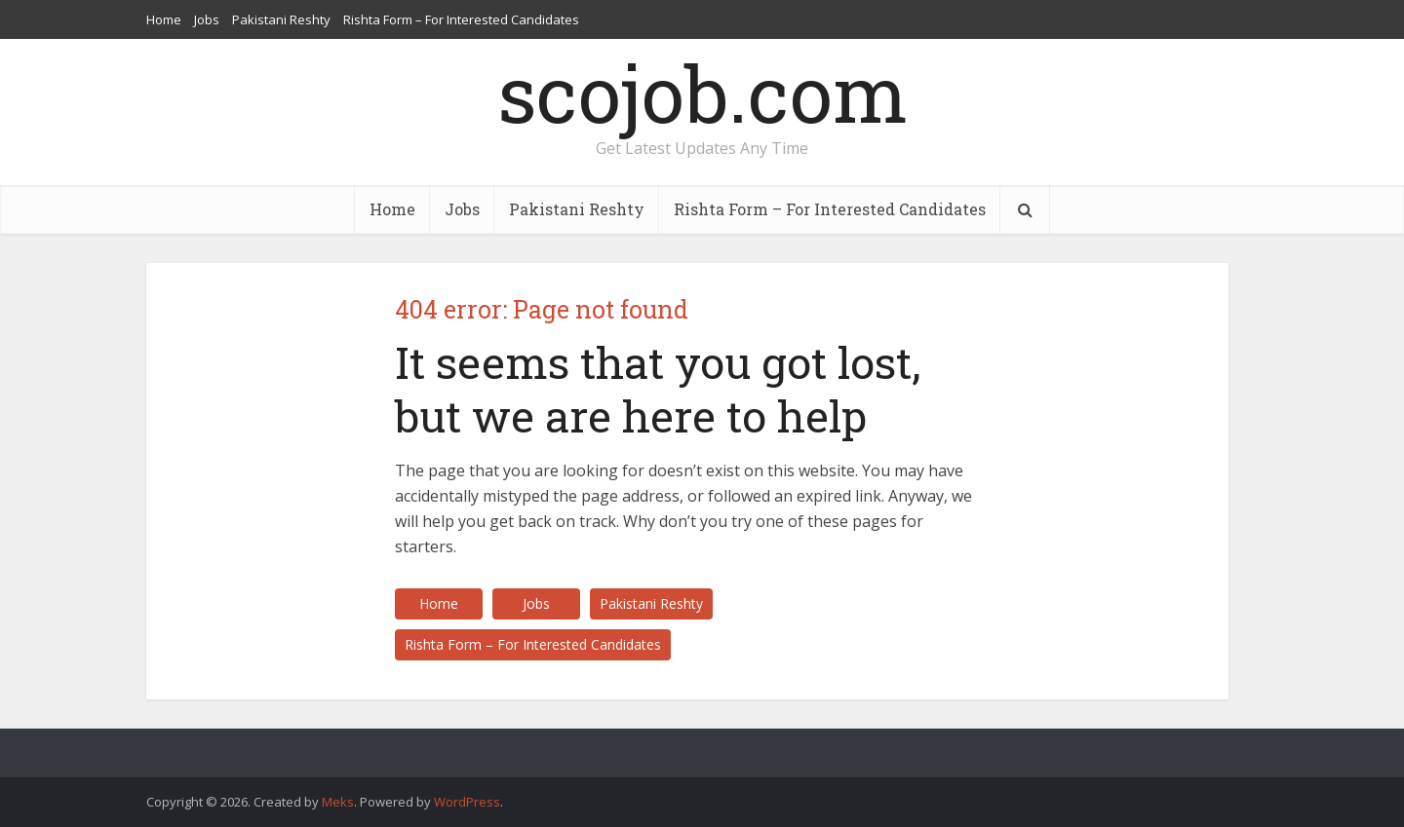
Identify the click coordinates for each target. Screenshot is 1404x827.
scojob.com (702, 93)
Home (163, 19)
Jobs (206, 19)
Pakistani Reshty (281, 19)
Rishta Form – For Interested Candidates (461, 19)
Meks (338, 801)
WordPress (467, 801)
